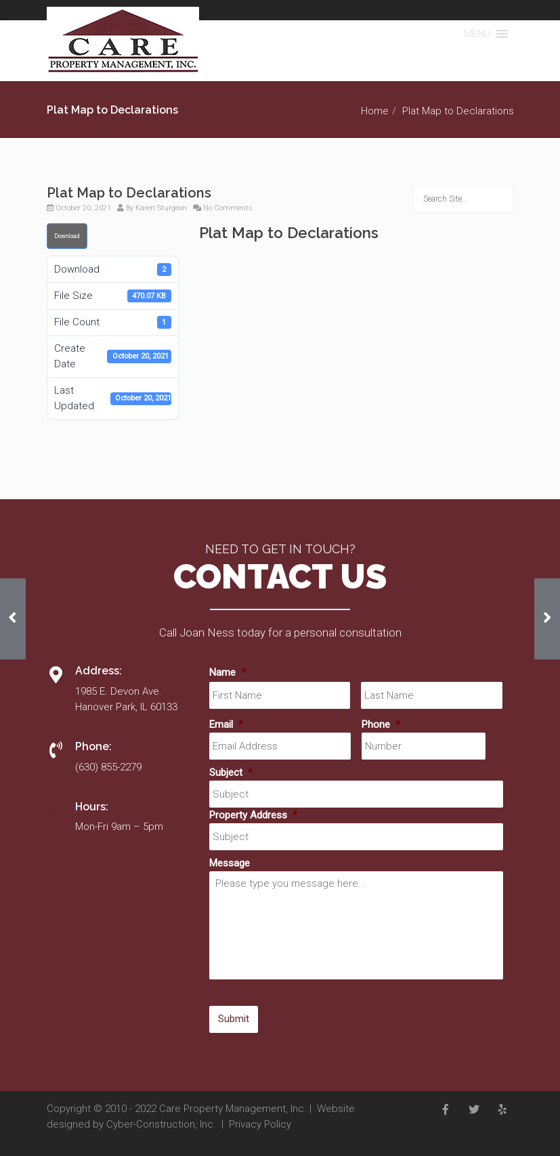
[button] (477, 33)
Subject (231, 772)
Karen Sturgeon (161, 208)
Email (226, 724)
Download (67, 236)
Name (227, 672)
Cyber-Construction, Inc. (161, 1124)
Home (375, 111)
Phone (381, 724)
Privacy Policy (260, 1124)
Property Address (253, 815)
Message (229, 863)
